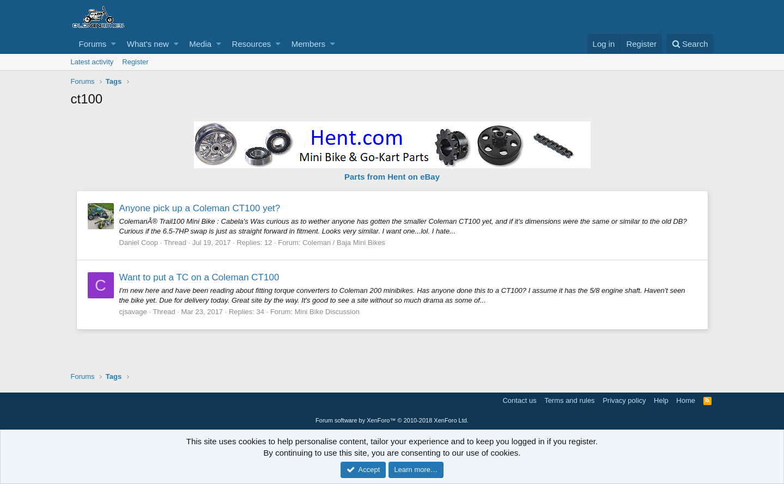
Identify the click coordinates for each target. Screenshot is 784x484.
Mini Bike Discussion (327, 312)
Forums (93, 43)
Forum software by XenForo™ (392, 420)
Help (661, 400)
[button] (113, 44)
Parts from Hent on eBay (392, 176)
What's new (148, 43)
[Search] (690, 44)
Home (685, 400)
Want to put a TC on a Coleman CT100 (199, 277)
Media (200, 43)
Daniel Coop (139, 242)
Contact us (519, 400)
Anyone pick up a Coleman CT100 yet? (200, 208)
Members (308, 43)
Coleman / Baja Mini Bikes (343, 242)
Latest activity (92, 62)
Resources (251, 43)
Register (135, 62)
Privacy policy (624, 400)
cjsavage (133, 312)
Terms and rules (569, 400)
